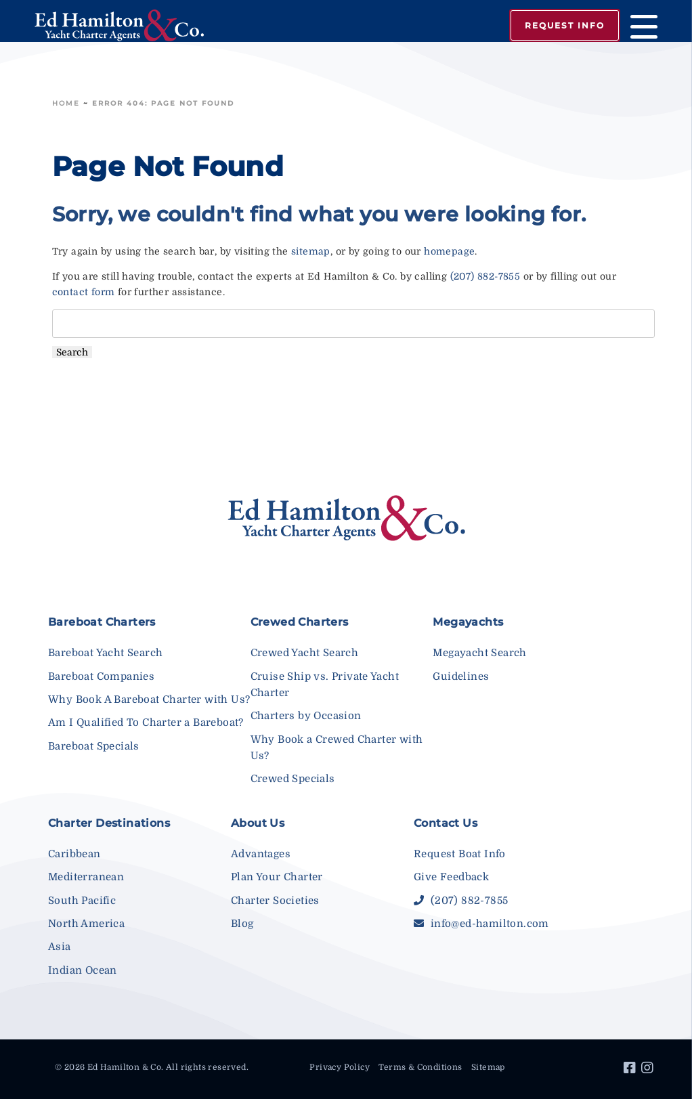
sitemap (310, 251)
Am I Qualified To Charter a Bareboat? (146, 722)
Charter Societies (275, 901)
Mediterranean (86, 877)
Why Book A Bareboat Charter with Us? (149, 699)
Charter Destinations (109, 823)
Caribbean (74, 854)
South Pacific (82, 901)
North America (86, 924)
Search (72, 352)
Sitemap (488, 1067)
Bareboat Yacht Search (105, 653)
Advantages (260, 854)
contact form (83, 291)
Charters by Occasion (306, 716)
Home (66, 103)
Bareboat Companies (101, 676)
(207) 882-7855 (485, 276)
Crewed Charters (300, 622)
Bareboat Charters (102, 622)
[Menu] (638, 28)
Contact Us (445, 823)
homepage (449, 251)
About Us (257, 823)
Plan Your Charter (277, 877)
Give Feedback (451, 877)
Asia (59, 947)
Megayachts (468, 622)
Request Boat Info (460, 854)
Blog (242, 924)
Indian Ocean (82, 970)
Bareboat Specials (93, 746)
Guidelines (461, 676)
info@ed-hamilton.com (481, 924)
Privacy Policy (339, 1067)
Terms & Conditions (420, 1067)
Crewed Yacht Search (305, 653)
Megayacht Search (479, 653)
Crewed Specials (293, 779)
